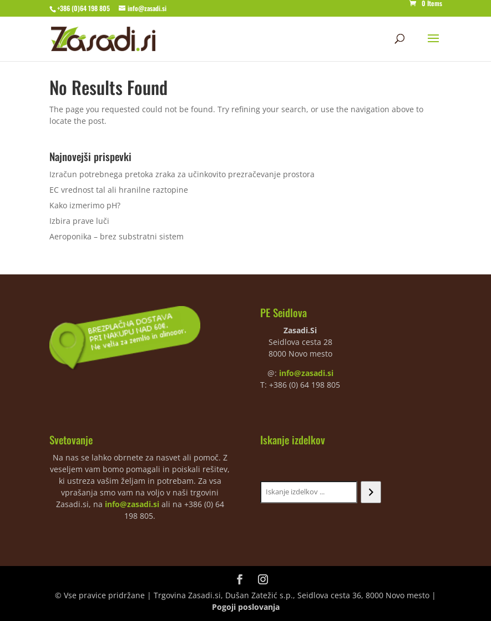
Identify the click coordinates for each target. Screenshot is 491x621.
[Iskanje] (371, 492)
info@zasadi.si (306, 373)
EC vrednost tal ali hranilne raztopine (118, 189)
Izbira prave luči (79, 221)
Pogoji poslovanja (246, 607)
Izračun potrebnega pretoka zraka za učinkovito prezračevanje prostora (182, 174)
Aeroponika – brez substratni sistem (116, 236)
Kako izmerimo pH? (84, 205)
